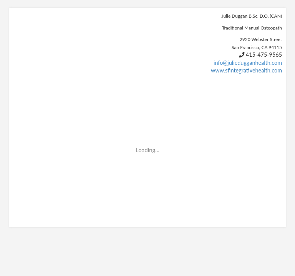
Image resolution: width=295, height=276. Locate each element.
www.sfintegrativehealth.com (246, 70)
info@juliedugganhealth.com (248, 62)
